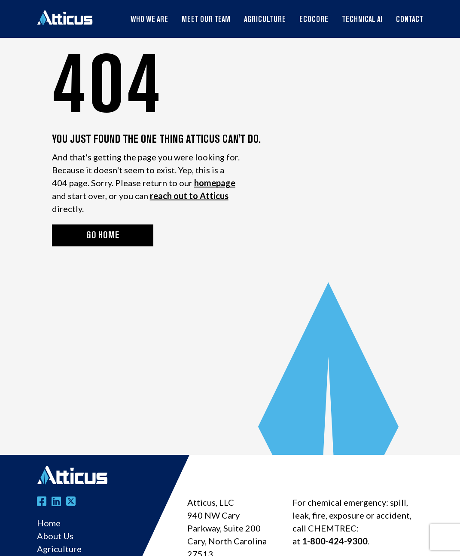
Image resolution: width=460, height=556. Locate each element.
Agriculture (265, 20)
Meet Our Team (206, 20)
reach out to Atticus (189, 195)
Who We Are (149, 20)
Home (49, 523)
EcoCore (313, 20)
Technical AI (362, 20)
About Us (55, 536)
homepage (214, 183)
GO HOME (102, 236)
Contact (409, 20)
